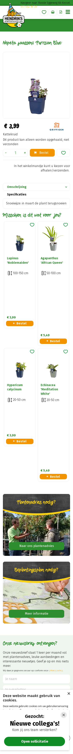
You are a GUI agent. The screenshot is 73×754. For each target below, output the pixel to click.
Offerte (60, 12)
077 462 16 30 (29, 6)
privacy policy (55, 549)
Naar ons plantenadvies (36, 425)
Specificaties (16, 194)
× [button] (68, 693)
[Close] (64, 715)
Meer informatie (36, 492)
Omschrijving (16, 187)
